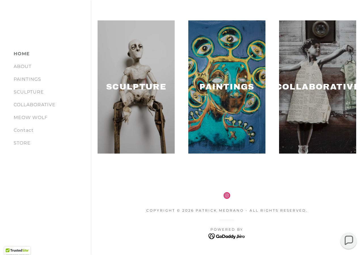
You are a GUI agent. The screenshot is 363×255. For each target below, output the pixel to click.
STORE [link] (22, 143)
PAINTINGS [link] (27, 79)
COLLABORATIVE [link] (35, 104)
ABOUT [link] (22, 66)
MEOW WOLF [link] (31, 117)
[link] (227, 195)
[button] (348, 240)
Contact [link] (24, 130)
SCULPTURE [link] (29, 92)
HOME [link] (22, 53)
